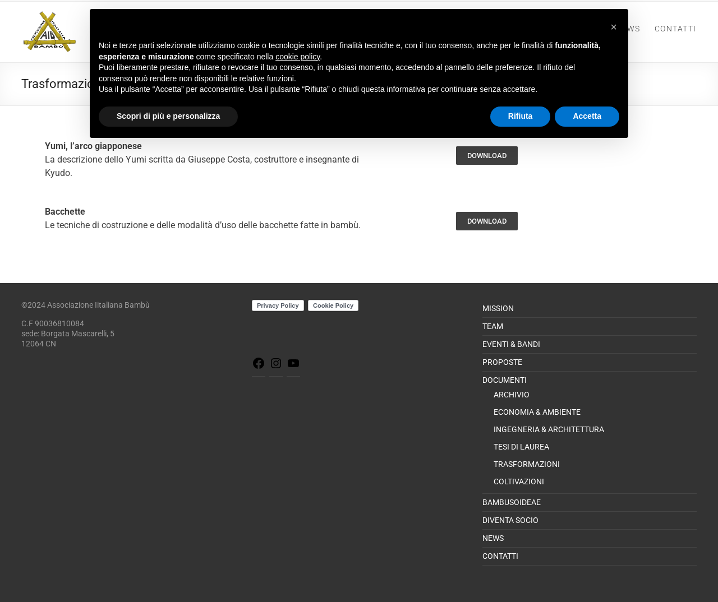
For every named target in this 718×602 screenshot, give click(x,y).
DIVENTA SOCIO (510, 520)
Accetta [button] (587, 116)
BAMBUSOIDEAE (511, 502)
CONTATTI (676, 28)
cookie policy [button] (297, 56)
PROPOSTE (502, 362)
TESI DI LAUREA (521, 446)
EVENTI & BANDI (511, 344)
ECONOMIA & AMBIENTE (537, 411)
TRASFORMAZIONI (527, 464)
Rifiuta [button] (520, 116)
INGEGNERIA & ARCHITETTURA (549, 429)
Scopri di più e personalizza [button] (168, 116)
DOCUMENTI (504, 380)
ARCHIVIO (512, 394)
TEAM (492, 326)
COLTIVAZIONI (519, 481)
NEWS (493, 538)
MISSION (498, 308)
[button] (614, 27)
